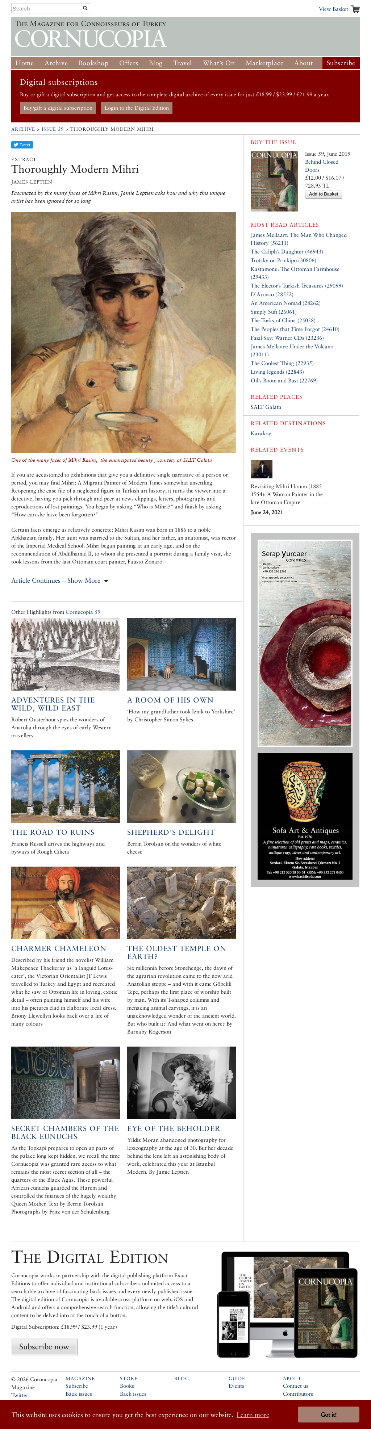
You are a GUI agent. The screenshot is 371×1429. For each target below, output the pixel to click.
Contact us (295, 1386)
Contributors (298, 1394)
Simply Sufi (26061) (274, 312)
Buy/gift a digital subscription (58, 108)
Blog (155, 63)
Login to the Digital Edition (137, 108)
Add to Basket (323, 194)
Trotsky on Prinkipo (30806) (283, 260)
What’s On (219, 63)
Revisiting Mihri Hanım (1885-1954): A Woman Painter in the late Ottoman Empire (287, 494)
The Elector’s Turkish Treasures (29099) (297, 285)
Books (127, 1386)
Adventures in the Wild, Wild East (53, 704)
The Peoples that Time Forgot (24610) (295, 329)
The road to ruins (53, 832)
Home (25, 63)
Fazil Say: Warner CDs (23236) (287, 338)
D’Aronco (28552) (272, 294)
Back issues (79, 1394)
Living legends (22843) (277, 372)
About (303, 63)
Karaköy (261, 433)
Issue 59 (53, 129)
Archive (56, 63)
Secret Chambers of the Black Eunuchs (65, 1132)
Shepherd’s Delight (171, 832)
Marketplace (265, 63)
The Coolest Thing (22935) (282, 363)
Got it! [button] (329, 1414)
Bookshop (94, 63)
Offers (128, 63)
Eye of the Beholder (173, 1128)
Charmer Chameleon (59, 948)
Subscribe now (44, 1346)
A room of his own (170, 700)
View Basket (333, 9)
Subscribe (341, 63)
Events (236, 1386)
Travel (182, 63)
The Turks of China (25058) (283, 320)
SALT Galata (266, 407)
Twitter (19, 1395)
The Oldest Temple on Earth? (176, 952)
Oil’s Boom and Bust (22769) (284, 380)
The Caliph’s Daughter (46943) (287, 251)
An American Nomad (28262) (286, 303)
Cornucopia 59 (83, 612)
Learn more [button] (253, 1414)
